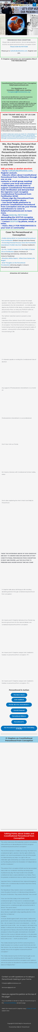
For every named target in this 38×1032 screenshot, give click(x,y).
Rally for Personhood (10, 4)
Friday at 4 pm (31, 1008)
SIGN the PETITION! (18, 215)
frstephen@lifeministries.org (19, 92)
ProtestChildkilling (10, 1003)
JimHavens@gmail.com (9, 987)
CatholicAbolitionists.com (18, 51)
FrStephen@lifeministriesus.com (11, 983)
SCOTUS (14, 221)
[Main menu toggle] (34, 4)
